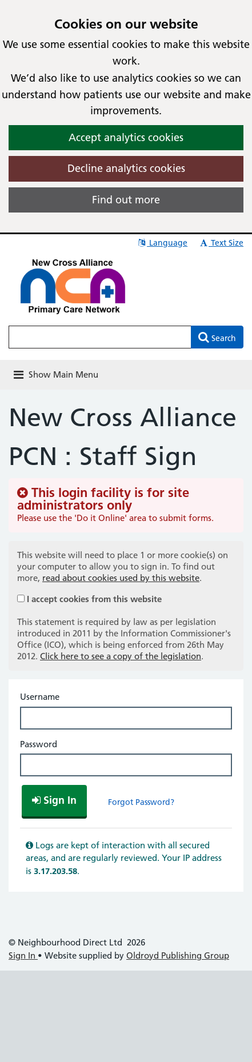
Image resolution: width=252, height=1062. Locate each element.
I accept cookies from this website (94, 599)
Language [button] (162, 243)
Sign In (23, 955)
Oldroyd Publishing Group (177, 955)
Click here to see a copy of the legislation (120, 656)
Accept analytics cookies (126, 137)
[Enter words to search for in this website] (100, 337)
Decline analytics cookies (126, 168)
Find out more (126, 199)
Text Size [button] (220, 243)
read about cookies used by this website (120, 577)
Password (38, 744)
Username (39, 696)
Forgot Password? (141, 802)
